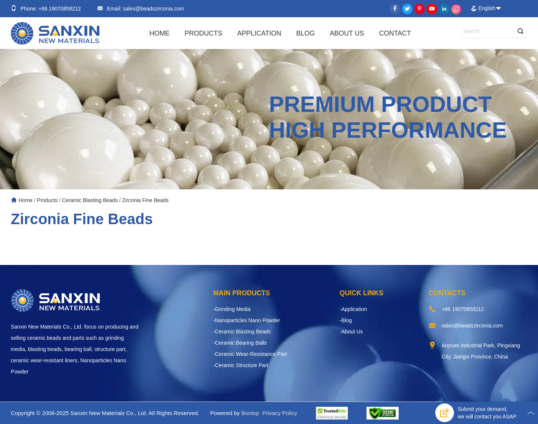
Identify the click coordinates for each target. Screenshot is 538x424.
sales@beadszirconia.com (152, 9)
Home (159, 33)
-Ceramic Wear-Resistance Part (250, 354)
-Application (353, 309)
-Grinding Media (232, 309)
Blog (305, 33)
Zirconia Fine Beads (145, 200)
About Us (347, 33)
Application (259, 33)
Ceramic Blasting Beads (90, 200)
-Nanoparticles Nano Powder (246, 320)
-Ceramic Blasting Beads (242, 332)
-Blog (346, 320)
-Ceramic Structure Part (240, 365)
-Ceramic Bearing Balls (240, 343)
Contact (395, 33)
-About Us (351, 332)
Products (203, 33)
